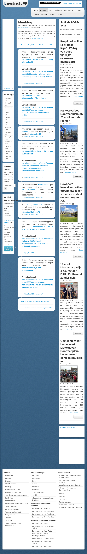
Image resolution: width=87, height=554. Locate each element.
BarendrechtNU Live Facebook (43, 511)
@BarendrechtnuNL (24, 28)
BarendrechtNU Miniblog (9, 249)
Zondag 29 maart (8, 147)
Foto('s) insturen (65, 502)
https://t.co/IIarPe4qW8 (31, 212)
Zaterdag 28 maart (8, 152)
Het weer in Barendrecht (13, 492)
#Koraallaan (48, 151)
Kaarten (44, 15)
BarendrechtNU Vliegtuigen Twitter (42, 542)
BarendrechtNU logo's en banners (68, 481)
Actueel (43, 10)
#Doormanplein (28, 98)
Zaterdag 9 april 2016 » (46, 45)
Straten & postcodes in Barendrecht (13, 524)
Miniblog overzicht (37, 38)
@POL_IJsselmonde (33, 204)
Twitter (34, 484)
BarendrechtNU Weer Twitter (42, 531)
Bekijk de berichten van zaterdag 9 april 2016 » (39, 308)
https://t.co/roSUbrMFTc (31, 96)
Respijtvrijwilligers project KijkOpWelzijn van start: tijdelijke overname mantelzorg (71, 51)
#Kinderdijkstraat (28, 190)
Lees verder (70, 172)
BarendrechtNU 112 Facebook (43, 514)
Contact (59, 15)
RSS (34, 481)
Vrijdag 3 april (7, 123)
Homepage (9, 475)
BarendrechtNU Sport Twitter (42, 546)
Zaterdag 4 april (8, 118)
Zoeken (51, 15)
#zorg (51, 60)
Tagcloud (8, 520)
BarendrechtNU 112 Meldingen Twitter (43, 527)
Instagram (35, 489)
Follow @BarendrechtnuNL (72, 3)
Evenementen (69, 10)
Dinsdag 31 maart (8, 138)
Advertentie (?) (8, 88)
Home (36, 10)
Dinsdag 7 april (8, 104)
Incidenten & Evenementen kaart (16, 504)
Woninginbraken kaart (13, 512)
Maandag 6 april (8, 109)
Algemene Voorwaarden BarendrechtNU (67, 489)
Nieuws (8, 481)
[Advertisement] (12, 53)
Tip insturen (63, 499)
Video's (36, 15)
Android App (36, 475)
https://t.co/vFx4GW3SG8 (43, 227)
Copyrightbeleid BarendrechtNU (70, 485)
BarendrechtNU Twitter (40, 523)
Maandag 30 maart (8, 143)
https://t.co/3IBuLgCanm (31, 151)
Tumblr (34, 495)
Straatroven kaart (11, 506)
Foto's (79, 10)
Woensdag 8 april (8, 99)
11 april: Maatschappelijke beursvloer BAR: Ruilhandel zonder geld (71, 271)
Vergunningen (10, 515)
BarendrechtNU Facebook (41, 508)
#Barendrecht (27, 62)
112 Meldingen (10, 484)
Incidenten (58, 10)
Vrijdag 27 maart (8, 157)
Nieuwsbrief (36, 478)
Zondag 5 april (8, 114)
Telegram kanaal (38, 492)
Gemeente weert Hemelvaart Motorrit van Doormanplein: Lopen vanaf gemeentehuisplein (71, 351)
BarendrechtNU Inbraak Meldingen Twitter (40, 535)
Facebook (35, 487)
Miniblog (8, 487)
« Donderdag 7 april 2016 (27, 45)
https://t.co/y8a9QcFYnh (31, 268)
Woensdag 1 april (8, 133)
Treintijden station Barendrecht (16, 495)
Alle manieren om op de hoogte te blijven (43, 499)
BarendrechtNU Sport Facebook (43, 517)
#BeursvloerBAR (28, 229)
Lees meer (78, 103)
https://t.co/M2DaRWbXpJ (32, 60)
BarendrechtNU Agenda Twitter (43, 539)
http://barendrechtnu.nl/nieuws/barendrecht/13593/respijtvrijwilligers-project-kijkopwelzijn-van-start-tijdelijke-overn (37, 73)
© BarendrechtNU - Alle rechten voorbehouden (70, 476)
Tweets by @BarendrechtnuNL (68, 427)
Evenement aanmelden (67, 505)
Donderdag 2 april (8, 128)
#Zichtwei (26, 131)
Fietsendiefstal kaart (12, 509)
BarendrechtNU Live (12, 489)
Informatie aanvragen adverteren (70, 508)
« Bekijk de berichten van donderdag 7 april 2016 (34, 301)
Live (50, 10)
